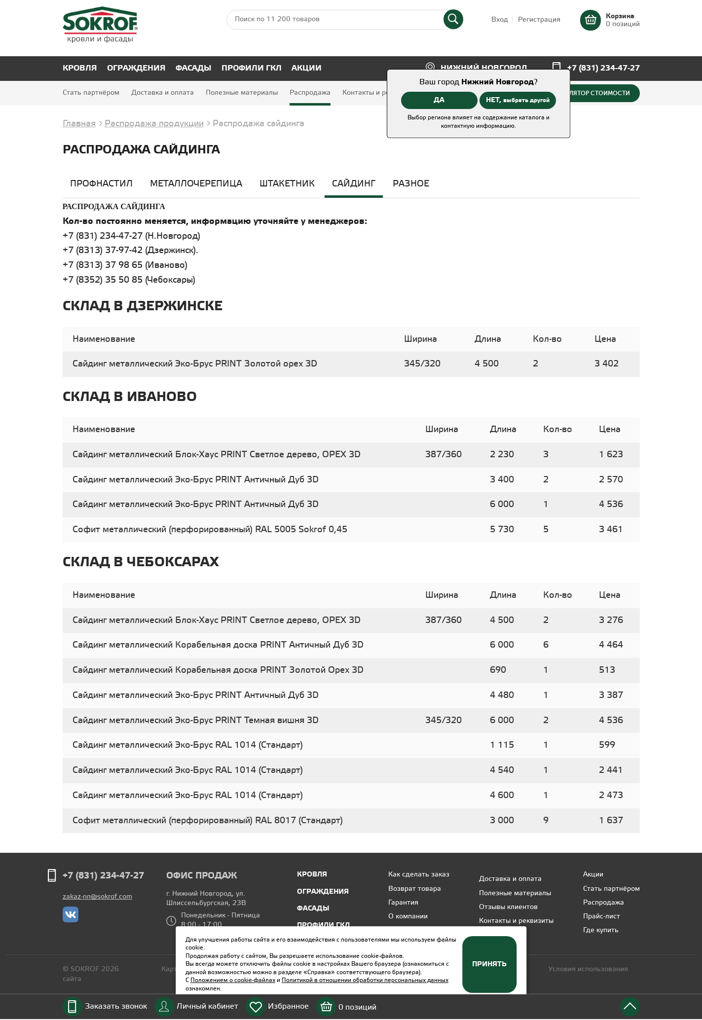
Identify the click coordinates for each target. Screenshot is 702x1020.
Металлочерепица (196, 184)
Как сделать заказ (418, 875)
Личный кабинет (207, 1006)
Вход (499, 20)
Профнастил (101, 184)
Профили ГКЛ (252, 68)
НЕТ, (518, 100)
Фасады (194, 68)
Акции (307, 68)
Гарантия (403, 903)
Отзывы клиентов (508, 907)
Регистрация (539, 20)
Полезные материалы (242, 93)
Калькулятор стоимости (588, 93)
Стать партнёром (91, 93)
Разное (411, 184)
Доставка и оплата (162, 93)
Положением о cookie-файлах (232, 980)
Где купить (601, 930)
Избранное (288, 1006)
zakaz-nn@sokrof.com (97, 897)
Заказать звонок (116, 1006)
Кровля (80, 68)
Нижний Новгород (484, 68)
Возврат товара (414, 889)
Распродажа (310, 93)
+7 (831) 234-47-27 (603, 68)
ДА (439, 100)
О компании (408, 916)
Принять (489, 964)
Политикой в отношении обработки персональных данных (365, 980)
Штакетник (287, 184)
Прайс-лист (601, 916)
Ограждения (136, 68)
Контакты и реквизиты (379, 93)
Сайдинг (353, 184)
